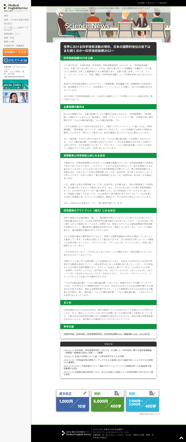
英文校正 (8, 23)
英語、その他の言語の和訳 (16, 19)
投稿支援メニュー (12, 34)
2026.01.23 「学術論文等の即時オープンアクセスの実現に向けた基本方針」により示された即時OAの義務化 (108, 361)
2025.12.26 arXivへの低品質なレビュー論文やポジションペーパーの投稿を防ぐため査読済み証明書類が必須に (107, 367)
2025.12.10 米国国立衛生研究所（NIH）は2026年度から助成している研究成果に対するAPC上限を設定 (108, 373)
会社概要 (141, 3)
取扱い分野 (9, 41)
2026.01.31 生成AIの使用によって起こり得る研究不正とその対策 (94, 356)
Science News (80, 8)
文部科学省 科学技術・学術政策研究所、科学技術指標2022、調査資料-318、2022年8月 (107, 334)
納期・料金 (9, 38)
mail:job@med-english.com (14, 76)
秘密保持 (163, 3)
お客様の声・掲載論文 (14, 45)
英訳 (6, 15)
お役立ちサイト (152, 3)
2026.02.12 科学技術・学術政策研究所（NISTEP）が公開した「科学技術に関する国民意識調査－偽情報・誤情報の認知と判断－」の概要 (108, 351)
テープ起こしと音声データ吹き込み (16, 28)
